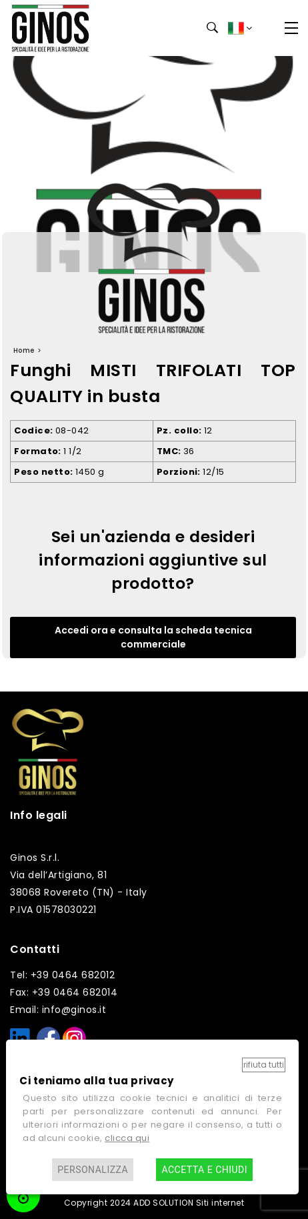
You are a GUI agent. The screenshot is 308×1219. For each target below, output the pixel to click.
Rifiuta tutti (263, 1064)
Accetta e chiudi (204, 1169)
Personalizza (92, 1169)
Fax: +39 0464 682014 (63, 992)
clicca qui (127, 1138)
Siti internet (220, 1202)
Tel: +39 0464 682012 (62, 975)
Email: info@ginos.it (58, 1009)
